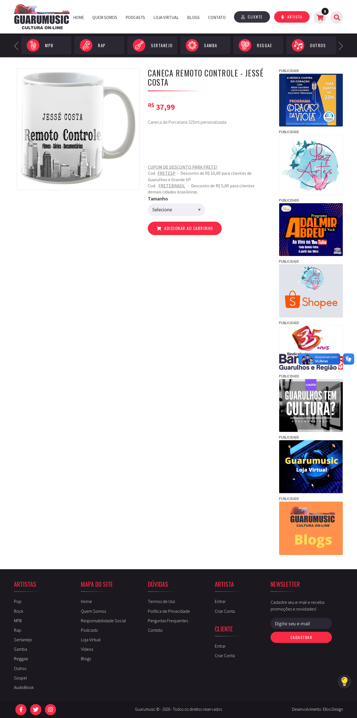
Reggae (21, 658)
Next (338, 45)
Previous (18, 45)
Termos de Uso (161, 601)
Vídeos (87, 649)
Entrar (220, 601)
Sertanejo (23, 639)
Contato (217, 17)
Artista (292, 17)
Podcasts (135, 17)
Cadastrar (301, 637)
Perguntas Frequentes (168, 620)
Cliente (252, 17)
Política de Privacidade (169, 611)
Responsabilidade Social (103, 620)
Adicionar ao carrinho (184, 228)
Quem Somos (104, 17)
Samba (20, 649)
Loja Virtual (166, 17)
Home (78, 17)
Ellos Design (333, 709)
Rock (18, 611)
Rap (17, 630)
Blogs (193, 17)
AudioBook (24, 687)
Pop (17, 601)
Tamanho (158, 198)
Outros (20, 668)
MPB (18, 620)
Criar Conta (225, 611)
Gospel (20, 678)
